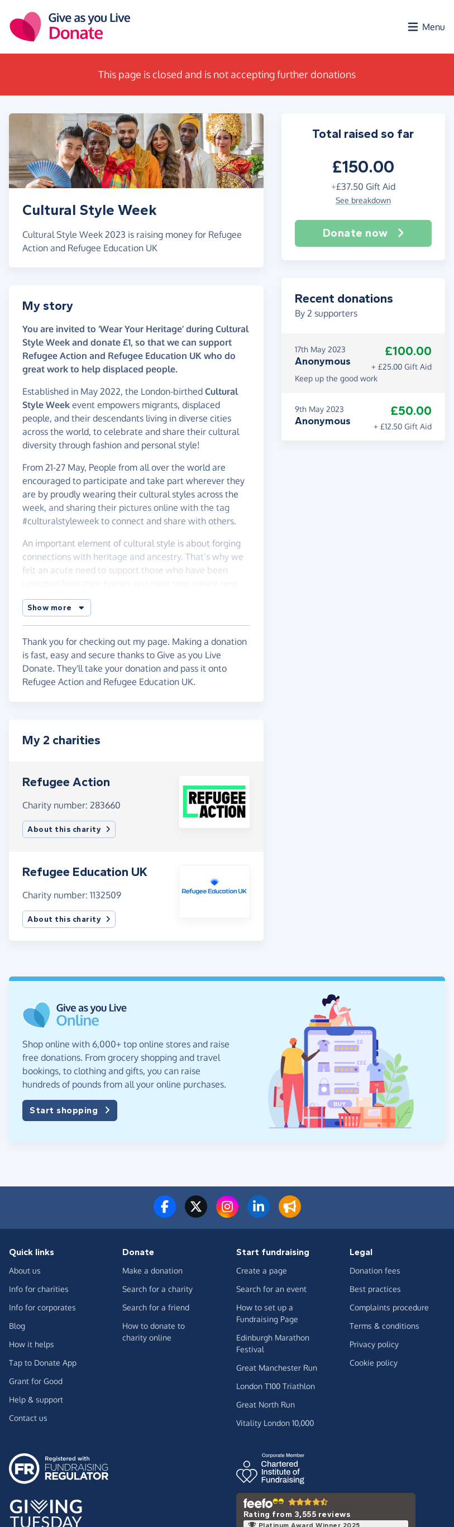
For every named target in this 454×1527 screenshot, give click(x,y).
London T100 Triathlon (275, 1386)
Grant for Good (36, 1381)
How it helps (31, 1344)
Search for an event (271, 1289)
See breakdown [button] (363, 200)
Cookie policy (374, 1362)
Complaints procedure (389, 1307)
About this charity (69, 829)
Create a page (261, 1270)
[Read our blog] (290, 1213)
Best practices (375, 1289)
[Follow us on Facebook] (165, 1213)
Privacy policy (374, 1344)
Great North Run (265, 1404)
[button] (56, 607)
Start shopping (70, 1110)
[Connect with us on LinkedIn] (258, 1213)
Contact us (28, 1418)
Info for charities (39, 1289)
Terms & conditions (384, 1325)
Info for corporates (42, 1307)
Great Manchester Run (276, 1367)
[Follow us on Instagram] (227, 1213)
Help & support (36, 1399)
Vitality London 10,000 (275, 1423)
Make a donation (152, 1270)
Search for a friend (155, 1307)
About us (25, 1270)
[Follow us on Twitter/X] (196, 1213)
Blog (17, 1325)
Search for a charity (157, 1289)
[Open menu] (425, 27)
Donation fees (375, 1270)
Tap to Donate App (43, 1362)
